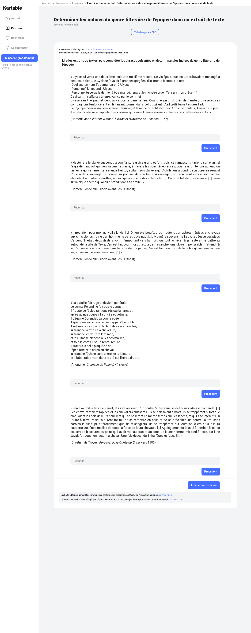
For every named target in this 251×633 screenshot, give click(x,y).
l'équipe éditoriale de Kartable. (99, 49)
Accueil (13, 18)
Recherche (15, 38)
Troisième (61, 3)
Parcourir (14, 28)
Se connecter (17, 48)
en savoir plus (165, 495)
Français (77, 3)
